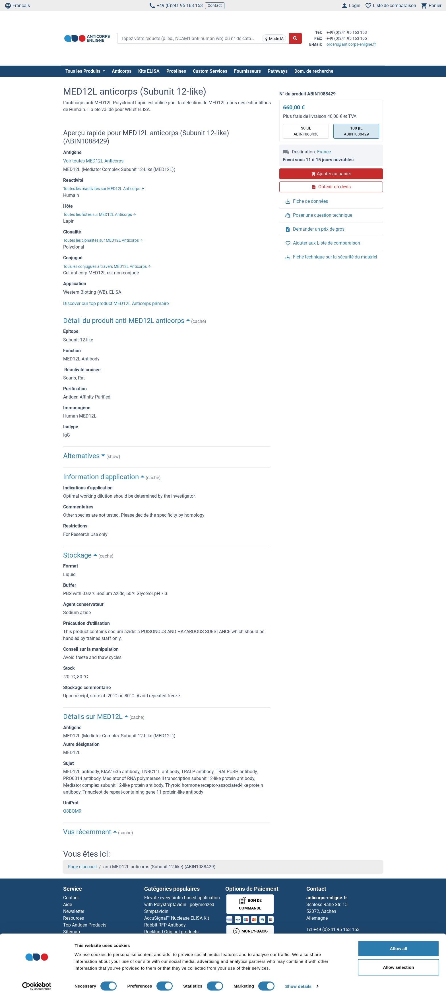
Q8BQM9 (72, 811)
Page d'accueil (82, 866)
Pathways (278, 71)
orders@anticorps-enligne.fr (351, 44)
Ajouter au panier (331, 173)
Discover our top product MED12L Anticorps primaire (116, 303)
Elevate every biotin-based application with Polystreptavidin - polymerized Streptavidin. (182, 904)
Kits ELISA (149, 71)
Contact (215, 5)
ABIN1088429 (356, 130)
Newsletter (73, 911)
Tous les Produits (83, 71)
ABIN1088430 (306, 130)
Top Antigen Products (84, 925)
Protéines (176, 71)
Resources (73, 918)
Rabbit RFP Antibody (165, 925)
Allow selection (398, 960)
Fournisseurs (247, 71)
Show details (298, 979)
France (324, 152)
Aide (67, 904)
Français (17, 5)
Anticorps (121, 71)
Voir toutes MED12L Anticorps (93, 161)
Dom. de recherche (313, 71)
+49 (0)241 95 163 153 (176, 5)
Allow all (398, 942)
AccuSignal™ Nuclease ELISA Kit (176, 918)
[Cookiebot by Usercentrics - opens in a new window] (37, 980)
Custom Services (210, 71)
